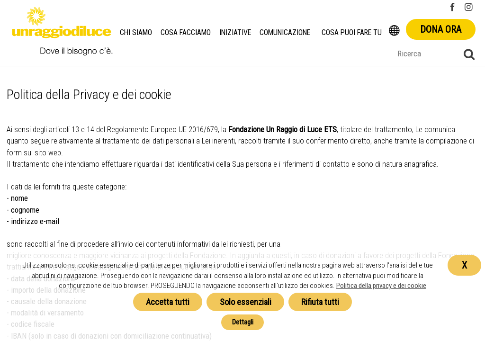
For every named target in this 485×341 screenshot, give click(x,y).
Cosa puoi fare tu (353, 32)
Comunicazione (286, 32)
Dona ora (440, 29)
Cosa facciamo (185, 32)
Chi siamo (136, 32)
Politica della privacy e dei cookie (381, 285)
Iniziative (235, 32)
